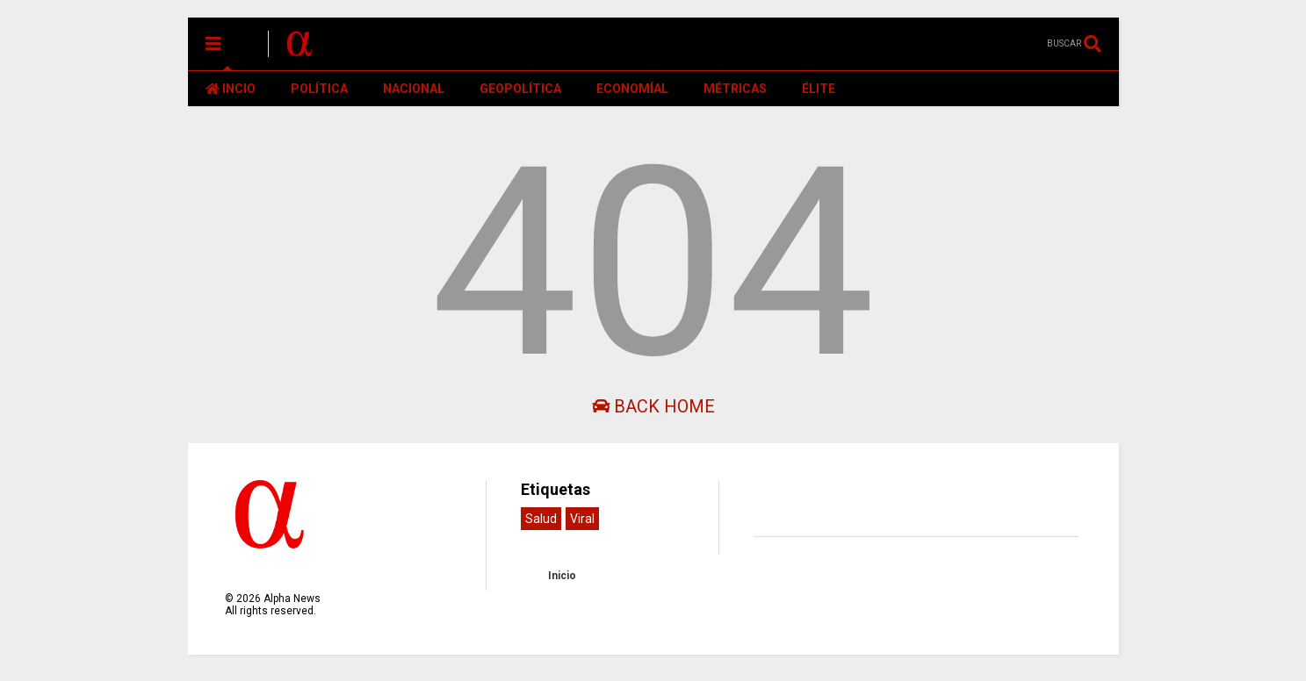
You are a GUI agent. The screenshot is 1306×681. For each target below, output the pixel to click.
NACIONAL (413, 89)
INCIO (231, 89)
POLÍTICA (319, 89)
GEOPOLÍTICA (520, 89)
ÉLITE (818, 89)
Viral (582, 519)
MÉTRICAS (735, 89)
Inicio (562, 576)
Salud (541, 519)
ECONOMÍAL (632, 89)
